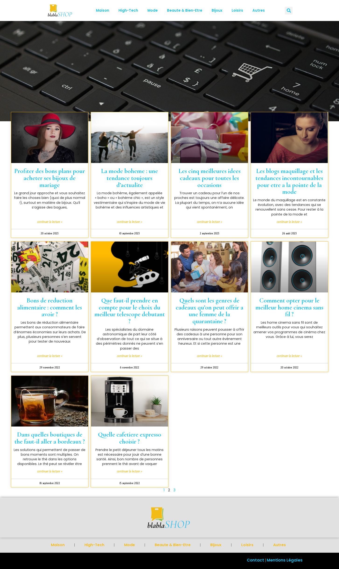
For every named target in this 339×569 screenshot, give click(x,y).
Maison (102, 10)
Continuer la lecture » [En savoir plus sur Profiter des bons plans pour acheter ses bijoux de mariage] (50, 222)
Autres (258, 10)
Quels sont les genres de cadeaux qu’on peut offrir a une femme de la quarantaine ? (209, 311)
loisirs (237, 10)
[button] (289, 10)
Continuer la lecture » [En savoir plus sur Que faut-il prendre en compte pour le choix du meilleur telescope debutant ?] (129, 356)
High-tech (128, 10)
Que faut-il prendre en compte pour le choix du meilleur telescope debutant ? (129, 311)
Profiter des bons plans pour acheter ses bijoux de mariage (49, 178)
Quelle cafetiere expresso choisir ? (129, 438)
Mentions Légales (285, 560)
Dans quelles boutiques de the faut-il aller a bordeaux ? (49, 438)
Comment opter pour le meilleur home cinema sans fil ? (289, 307)
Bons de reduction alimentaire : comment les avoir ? (49, 307)
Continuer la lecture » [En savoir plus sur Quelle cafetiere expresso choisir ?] (129, 471)
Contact (255, 560)
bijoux (217, 10)
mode (152, 10)
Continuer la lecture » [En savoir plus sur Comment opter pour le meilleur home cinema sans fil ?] (289, 356)
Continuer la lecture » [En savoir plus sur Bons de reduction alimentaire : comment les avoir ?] (50, 356)
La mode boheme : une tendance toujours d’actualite (129, 178)
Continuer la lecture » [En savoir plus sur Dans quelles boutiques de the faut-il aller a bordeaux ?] (50, 471)
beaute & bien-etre (184, 10)
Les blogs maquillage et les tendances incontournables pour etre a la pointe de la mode (289, 181)
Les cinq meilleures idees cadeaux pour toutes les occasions (209, 178)
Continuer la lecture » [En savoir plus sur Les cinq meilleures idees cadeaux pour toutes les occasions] (209, 222)
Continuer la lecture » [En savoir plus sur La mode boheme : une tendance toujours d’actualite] (129, 222)
